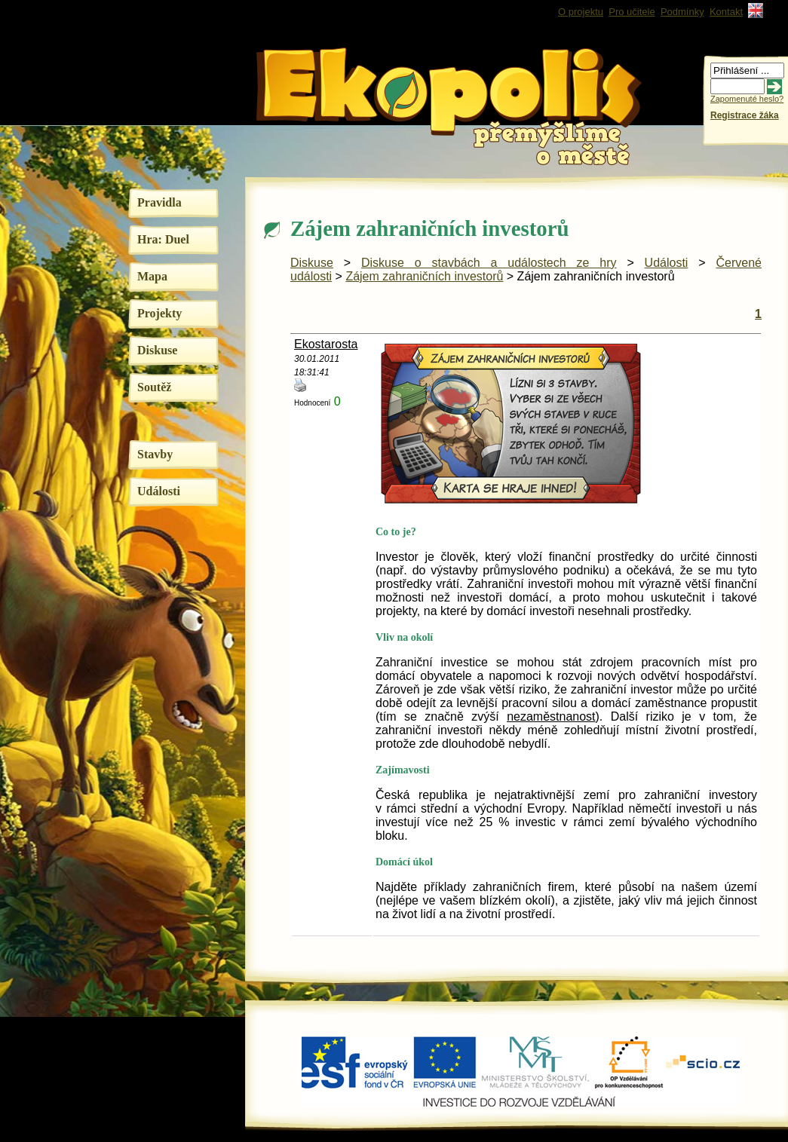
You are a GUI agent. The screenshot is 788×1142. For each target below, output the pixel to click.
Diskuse (157, 350)
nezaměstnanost (551, 716)
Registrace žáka (744, 115)
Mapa (152, 276)
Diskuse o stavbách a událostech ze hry (489, 262)
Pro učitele (632, 11)
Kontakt (726, 11)
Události (158, 491)
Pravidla (159, 202)
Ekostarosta (325, 344)
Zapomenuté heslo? (746, 98)
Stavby (155, 454)
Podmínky (682, 11)
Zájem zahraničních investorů (424, 276)
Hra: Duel (163, 239)
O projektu (580, 11)
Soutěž (154, 387)
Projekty (159, 313)
